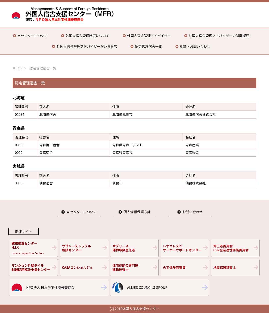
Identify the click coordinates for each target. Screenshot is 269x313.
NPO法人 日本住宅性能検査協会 (50, 287)
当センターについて (32, 35)
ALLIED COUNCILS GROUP (147, 287)
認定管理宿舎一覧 (148, 46)
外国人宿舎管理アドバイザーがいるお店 (87, 46)
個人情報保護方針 (137, 211)
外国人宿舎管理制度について (87, 35)
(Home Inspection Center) (33, 248)
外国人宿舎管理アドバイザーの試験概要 (219, 35)
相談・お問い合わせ (195, 46)
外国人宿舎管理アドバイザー (149, 35)
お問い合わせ (192, 211)
